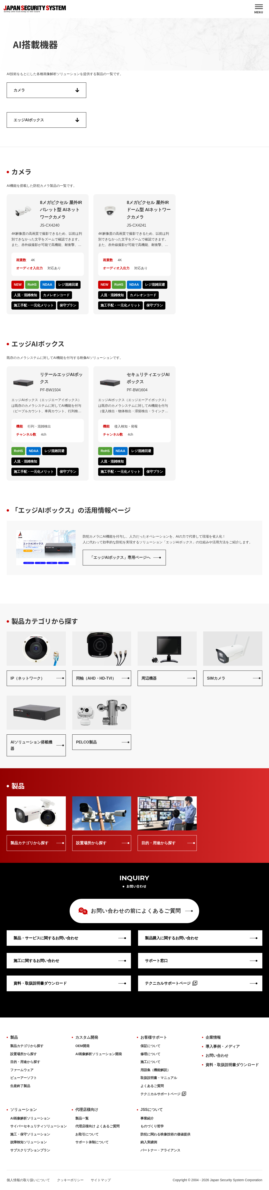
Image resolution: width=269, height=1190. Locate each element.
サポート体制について (92, 1142)
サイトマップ (101, 1180)
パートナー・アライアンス (160, 1150)
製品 (14, 1037)
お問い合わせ (217, 1055)
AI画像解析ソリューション (30, 1118)
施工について (150, 1062)
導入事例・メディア (223, 1046)
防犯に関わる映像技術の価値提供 (165, 1134)
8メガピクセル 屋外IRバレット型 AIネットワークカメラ (61, 209)
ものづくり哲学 (152, 1126)
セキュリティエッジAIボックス (148, 378)
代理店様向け (86, 1110)
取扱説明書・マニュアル (158, 1078)
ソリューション (23, 1110)
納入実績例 (148, 1142)
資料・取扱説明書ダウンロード (232, 1065)
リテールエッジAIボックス (61, 378)
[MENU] (258, 9)
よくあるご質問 (152, 1086)
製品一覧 (82, 1118)
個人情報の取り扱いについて (28, 1180)
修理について (150, 1054)
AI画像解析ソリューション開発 (98, 1054)
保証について (150, 1046)
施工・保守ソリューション (30, 1134)
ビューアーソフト (23, 1078)
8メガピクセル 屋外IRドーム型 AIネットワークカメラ (149, 209)
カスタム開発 (86, 1037)
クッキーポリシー (70, 1180)
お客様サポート (153, 1037)
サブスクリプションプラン (30, 1150)
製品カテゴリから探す (26, 1046)
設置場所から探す (23, 1054)
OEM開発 (82, 1046)
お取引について (87, 1134)
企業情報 (213, 1037)
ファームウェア (22, 1070)
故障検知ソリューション (28, 1142)
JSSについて (151, 1110)
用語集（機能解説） (155, 1070)
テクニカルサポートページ (163, 1094)
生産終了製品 (20, 1086)
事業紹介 (147, 1118)
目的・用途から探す (25, 1062)
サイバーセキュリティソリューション (38, 1126)
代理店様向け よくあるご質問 (97, 1126)
